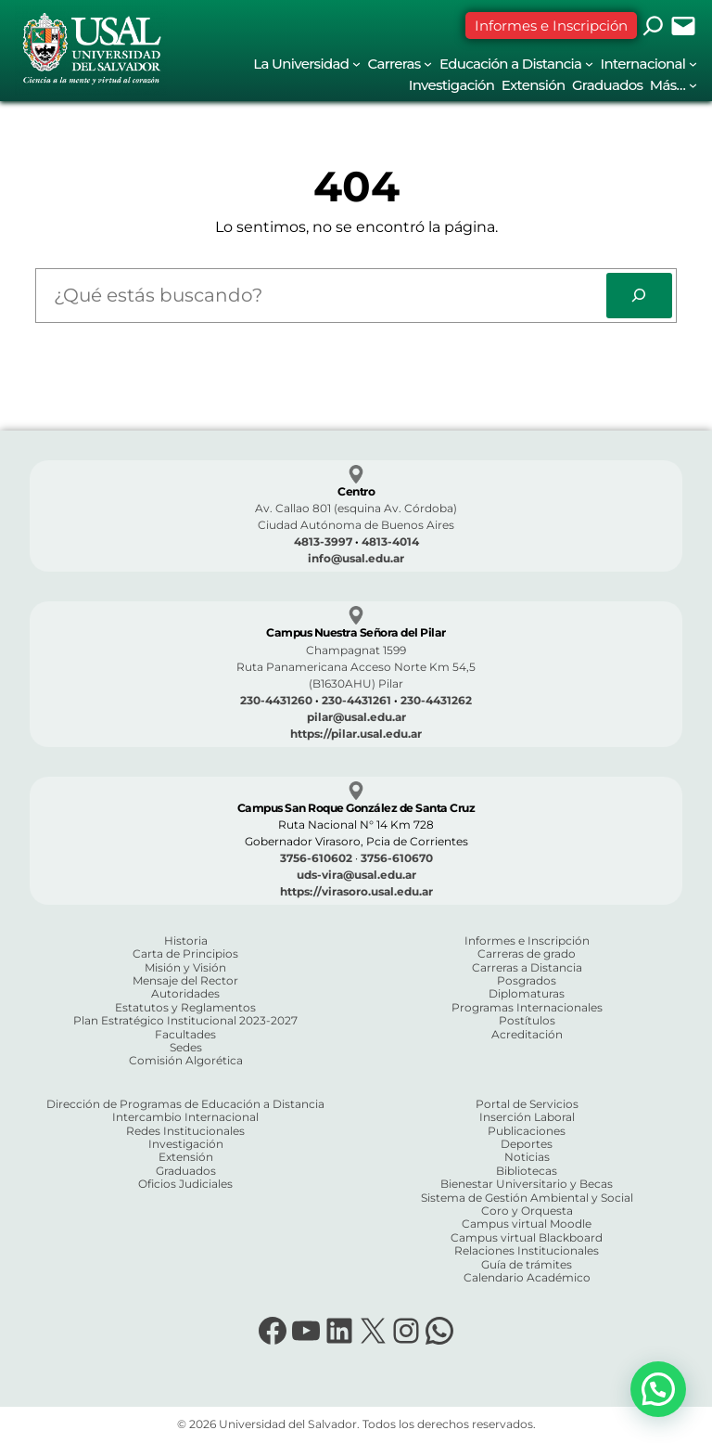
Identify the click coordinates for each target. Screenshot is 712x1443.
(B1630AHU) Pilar (356, 683)
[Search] (639, 295)
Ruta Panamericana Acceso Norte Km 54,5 (356, 667)
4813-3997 (323, 541)
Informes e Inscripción (551, 25)
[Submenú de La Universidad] (356, 63)
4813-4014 (390, 541)
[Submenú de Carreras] (428, 63)
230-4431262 (436, 700)
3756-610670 (397, 858)
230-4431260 (276, 700)
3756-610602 (316, 858)
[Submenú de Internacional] (693, 63)
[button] (658, 1389)
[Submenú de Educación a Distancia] (589, 63)
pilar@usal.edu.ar (356, 717)
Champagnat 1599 (356, 650)
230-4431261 (356, 700)
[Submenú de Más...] (693, 85)
